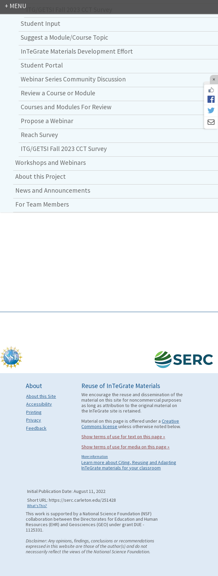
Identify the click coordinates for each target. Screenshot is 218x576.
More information (94, 456)
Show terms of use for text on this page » (123, 437)
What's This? (37, 505)
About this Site (41, 396)
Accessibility (39, 404)
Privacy (33, 420)
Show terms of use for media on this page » (125, 447)
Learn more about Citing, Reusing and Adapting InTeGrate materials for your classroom (128, 465)
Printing (34, 412)
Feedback (36, 428)
